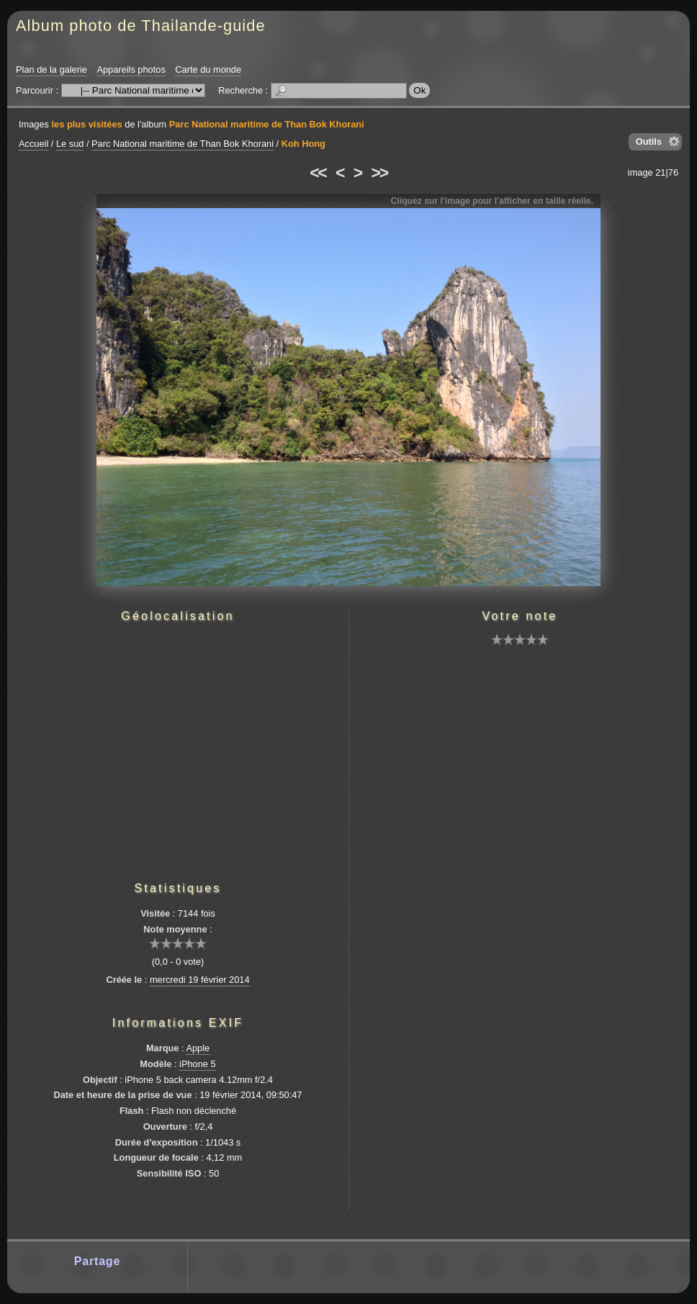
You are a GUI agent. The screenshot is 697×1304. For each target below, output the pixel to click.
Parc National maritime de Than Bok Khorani (266, 124)
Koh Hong (303, 143)
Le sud (70, 143)
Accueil (33, 143)
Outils (649, 141)
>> (379, 172)
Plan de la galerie (51, 69)
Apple (198, 1048)
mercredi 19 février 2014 (200, 979)
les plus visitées (87, 124)
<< (317, 172)
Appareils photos (130, 69)
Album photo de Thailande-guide (141, 26)
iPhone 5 (197, 1063)
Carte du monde (208, 69)
